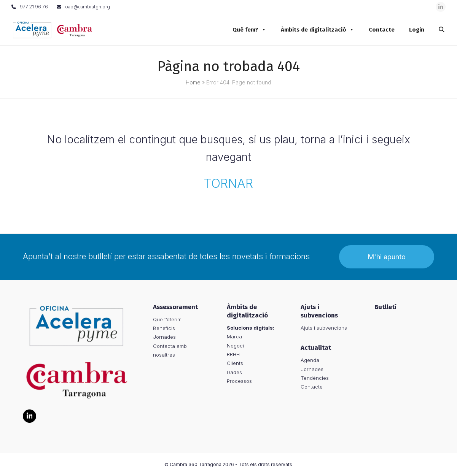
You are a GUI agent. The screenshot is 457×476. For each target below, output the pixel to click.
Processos (239, 381)
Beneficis (164, 328)
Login (412, 29)
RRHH (233, 354)
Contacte (378, 29)
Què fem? (246, 29)
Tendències (315, 378)
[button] (437, 29)
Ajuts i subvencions (324, 328)
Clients (235, 363)
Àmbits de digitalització (313, 29)
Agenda (310, 360)
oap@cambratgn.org (87, 7)
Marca (234, 336)
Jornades (164, 337)
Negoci (235, 346)
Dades (234, 372)
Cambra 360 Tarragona (195, 464)
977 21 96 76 (34, 7)
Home (193, 82)
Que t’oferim (167, 319)
